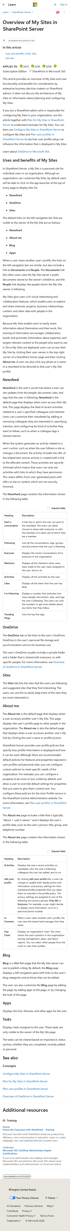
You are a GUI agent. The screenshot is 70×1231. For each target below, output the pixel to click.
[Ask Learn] (58, 12)
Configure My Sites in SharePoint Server (37, 129)
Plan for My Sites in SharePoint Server (25, 1081)
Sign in (63, 4)
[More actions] (64, 12)
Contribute (12, 1210)
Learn (6, 12)
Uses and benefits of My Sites (20, 53)
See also (9, 58)
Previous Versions (34, 1206)
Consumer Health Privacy (20, 1215)
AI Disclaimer (14, 1206)
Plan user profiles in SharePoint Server (25, 1088)
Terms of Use (47, 1215)
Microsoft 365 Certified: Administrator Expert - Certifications (28, 1152)
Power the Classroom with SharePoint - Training (28, 1129)
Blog (49, 1206)
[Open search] (55, 5)
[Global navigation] (3, 5)
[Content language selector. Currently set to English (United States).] (22, 1189)
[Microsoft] (35, 4)
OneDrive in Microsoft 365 (33, 151)
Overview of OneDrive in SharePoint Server (28, 1096)
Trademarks (13, 1220)
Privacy (26, 1210)
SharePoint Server (21, 12)
